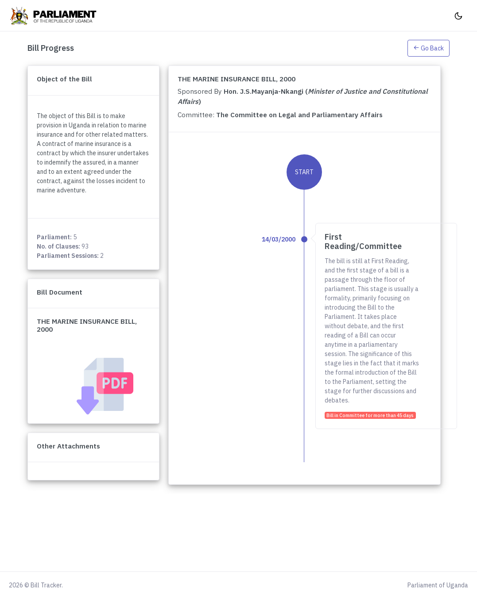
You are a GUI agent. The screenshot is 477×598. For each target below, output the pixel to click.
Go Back (428, 48)
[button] (428, 48)
